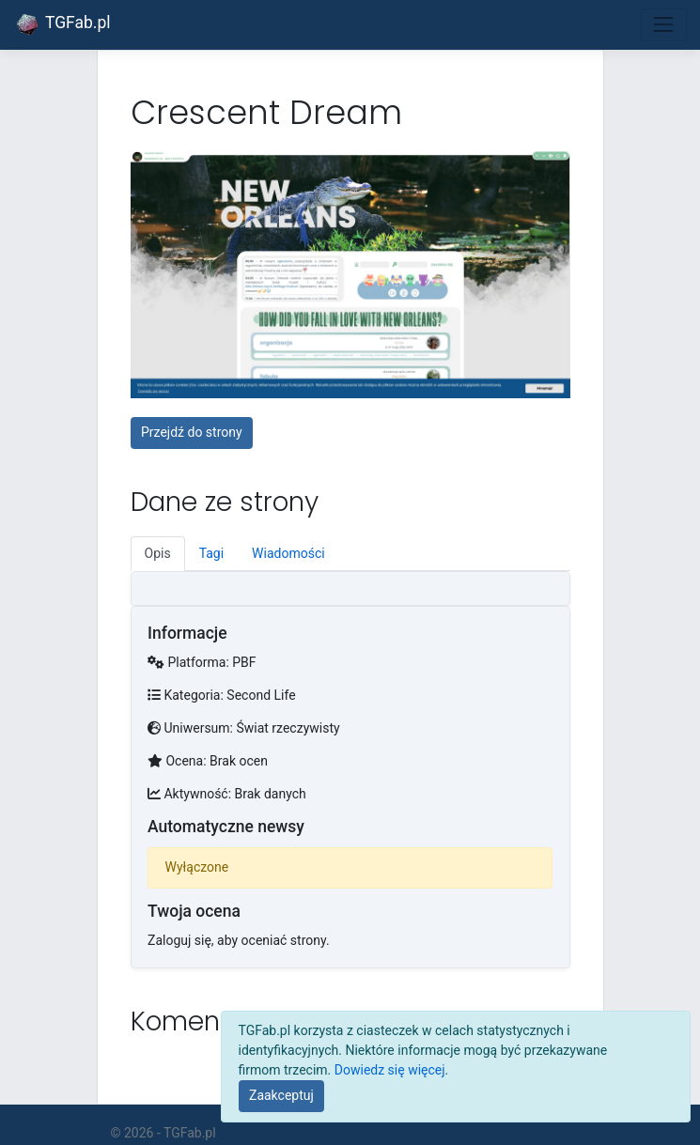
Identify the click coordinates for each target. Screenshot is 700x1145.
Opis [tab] (158, 553)
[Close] (282, 1096)
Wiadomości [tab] (288, 553)
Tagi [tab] (211, 553)
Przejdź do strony (191, 432)
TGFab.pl (62, 24)
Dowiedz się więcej (389, 1069)
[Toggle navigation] (664, 24)
